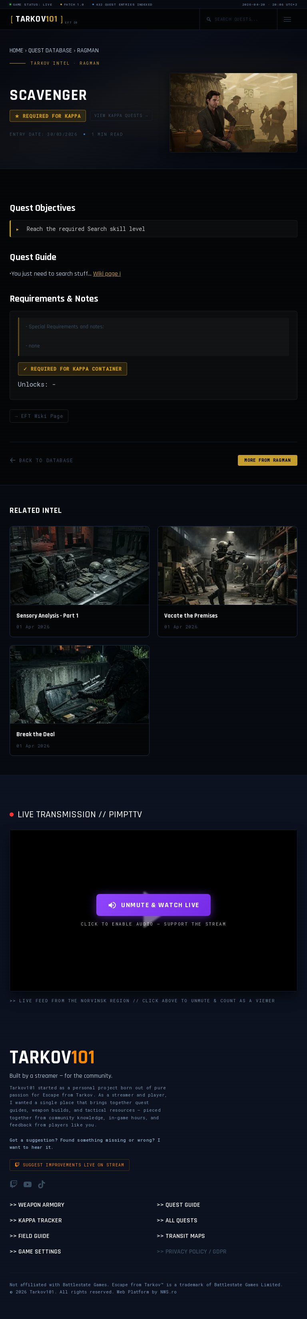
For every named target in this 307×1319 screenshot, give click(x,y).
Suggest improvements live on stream (69, 1165)
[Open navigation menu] (287, 19)
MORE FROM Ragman (267, 460)
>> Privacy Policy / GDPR (192, 1251)
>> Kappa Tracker (36, 1220)
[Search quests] (243, 19)
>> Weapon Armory (37, 1205)
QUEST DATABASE (50, 50)
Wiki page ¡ (107, 274)
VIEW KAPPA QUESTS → (121, 115)
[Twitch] (14, 1184)
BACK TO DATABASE (41, 460)
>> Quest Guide (178, 1205)
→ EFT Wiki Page (39, 416)
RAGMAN (88, 50)
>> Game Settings (35, 1251)
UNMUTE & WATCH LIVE (153, 905)
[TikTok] (42, 1184)
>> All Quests (177, 1220)
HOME (16, 50)
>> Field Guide (30, 1236)
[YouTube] (28, 1184)
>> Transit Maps (181, 1236)
